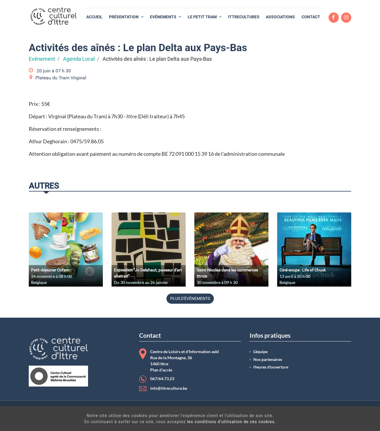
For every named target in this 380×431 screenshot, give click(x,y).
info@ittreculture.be (168, 388)
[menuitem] (94, 17)
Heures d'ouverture (270, 367)
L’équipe (260, 351)
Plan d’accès (161, 370)
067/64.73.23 (162, 378)
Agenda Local (79, 59)
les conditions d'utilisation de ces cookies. (197, 421)
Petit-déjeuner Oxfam (50, 270)
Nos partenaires (267, 359)
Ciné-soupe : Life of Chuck (302, 270)
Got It (332, 419)
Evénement (42, 59)
